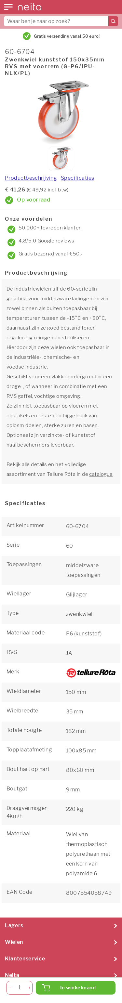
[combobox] (61, 21)
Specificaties (77, 178)
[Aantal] (20, 987)
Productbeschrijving (31, 178)
